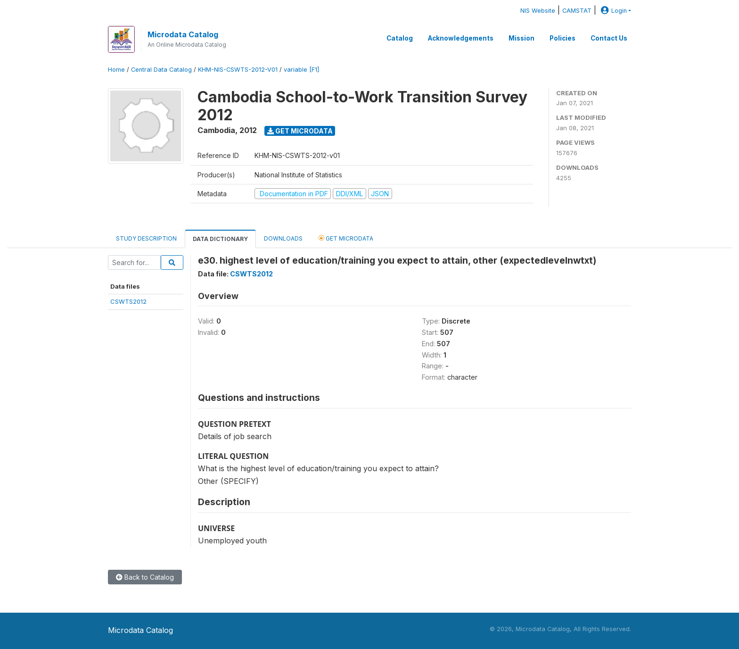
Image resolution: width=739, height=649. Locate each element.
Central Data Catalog (161, 69)
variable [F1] (301, 69)
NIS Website (537, 10)
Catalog (399, 38)
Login (613, 10)
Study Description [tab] (146, 238)
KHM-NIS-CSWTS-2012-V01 (238, 69)
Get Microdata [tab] (346, 238)
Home (116, 69)
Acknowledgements (460, 38)
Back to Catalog (145, 577)
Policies (562, 38)
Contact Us (609, 38)
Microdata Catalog (183, 34)
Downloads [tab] (283, 238)
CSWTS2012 (128, 301)
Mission (521, 38)
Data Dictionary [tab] (220, 238)
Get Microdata (300, 131)
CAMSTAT (576, 10)
